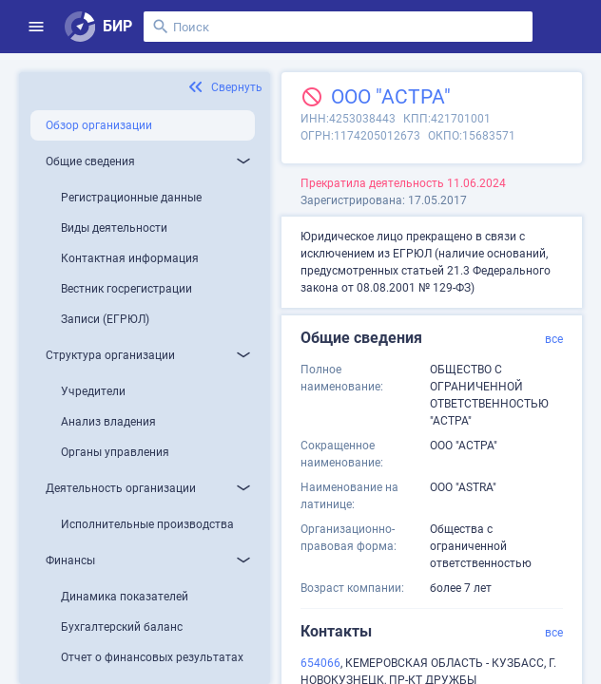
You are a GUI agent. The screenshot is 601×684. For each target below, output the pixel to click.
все (554, 339)
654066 (320, 663)
